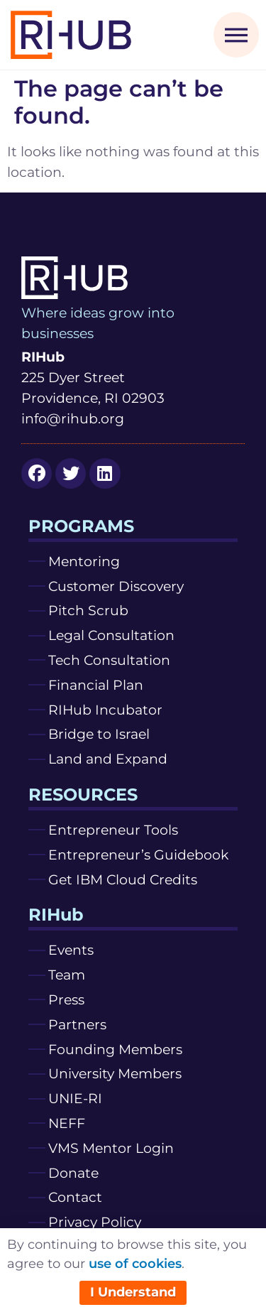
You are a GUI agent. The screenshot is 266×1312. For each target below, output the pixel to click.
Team (66, 974)
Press (66, 999)
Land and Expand (107, 758)
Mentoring (84, 561)
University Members (115, 1073)
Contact (75, 1196)
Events (71, 949)
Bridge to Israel (99, 733)
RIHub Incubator (105, 709)
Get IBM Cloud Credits (122, 879)
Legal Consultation (111, 635)
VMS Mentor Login (111, 1147)
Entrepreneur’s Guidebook (138, 854)
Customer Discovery (116, 586)
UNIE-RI (75, 1098)
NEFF (66, 1123)
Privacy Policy (94, 1221)
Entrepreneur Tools (113, 829)
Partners (77, 1024)
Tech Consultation (109, 659)
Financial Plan (95, 684)
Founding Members (115, 1049)
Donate (73, 1172)
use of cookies (135, 1264)
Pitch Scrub (88, 610)
